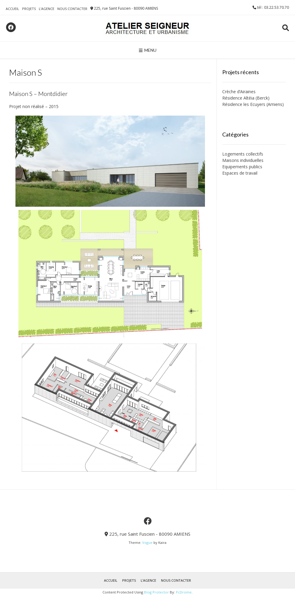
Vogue (147, 542)
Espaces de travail (239, 173)
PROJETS (29, 8)
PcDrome (184, 592)
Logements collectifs (242, 154)
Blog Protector (156, 592)
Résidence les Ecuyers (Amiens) (253, 104)
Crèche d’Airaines (239, 91)
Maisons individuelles (242, 160)
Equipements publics (242, 166)
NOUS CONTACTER (72, 8)
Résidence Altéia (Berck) (246, 98)
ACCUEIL (12, 8)
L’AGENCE (46, 8)
